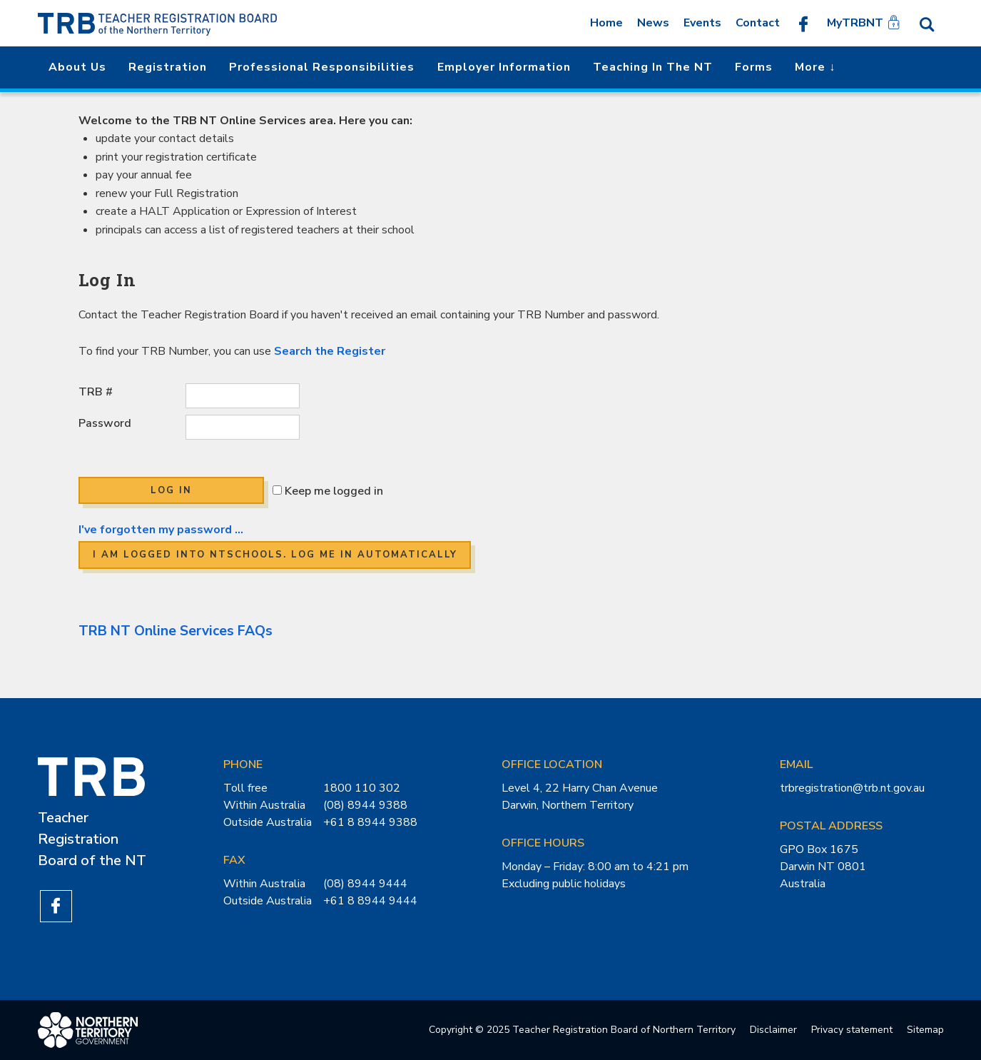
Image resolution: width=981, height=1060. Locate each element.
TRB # (95, 392)
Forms (754, 67)
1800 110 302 (361, 788)
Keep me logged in (334, 491)
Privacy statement (852, 1029)
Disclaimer (773, 1029)
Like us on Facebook (803, 23)
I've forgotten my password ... (160, 529)
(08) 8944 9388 (365, 805)
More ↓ (815, 67)
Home (606, 23)
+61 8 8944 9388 (370, 822)
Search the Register (329, 351)
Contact (758, 23)
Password (104, 423)
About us (77, 67)
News (653, 23)
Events (702, 23)
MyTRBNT (855, 23)
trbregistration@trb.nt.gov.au (852, 788)
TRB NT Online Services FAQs (175, 631)
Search (927, 24)
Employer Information (504, 67)
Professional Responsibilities (322, 67)
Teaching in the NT (653, 67)
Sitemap (925, 1029)
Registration (167, 67)
